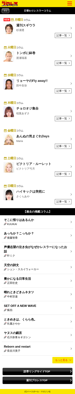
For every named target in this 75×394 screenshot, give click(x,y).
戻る (5, 11)
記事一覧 (61, 35)
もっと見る (61, 360)
